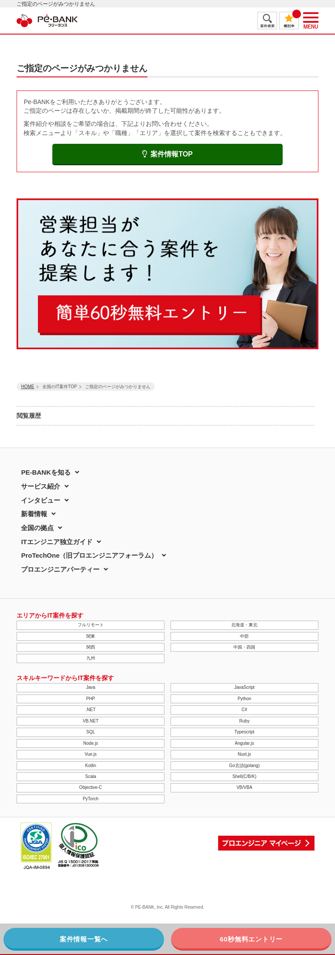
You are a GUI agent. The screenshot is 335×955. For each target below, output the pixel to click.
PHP (90, 698)
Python (244, 698)
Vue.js (90, 754)
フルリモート (91, 624)
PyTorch (91, 798)
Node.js (90, 743)
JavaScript (244, 687)
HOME (27, 386)
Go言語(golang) (244, 765)
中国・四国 (244, 647)
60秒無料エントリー (251, 939)
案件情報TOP (167, 154)
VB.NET (91, 721)
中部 (244, 636)
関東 (90, 636)
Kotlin (90, 765)
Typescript (244, 731)
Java (90, 687)
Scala (90, 776)
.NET (90, 709)
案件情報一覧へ (84, 939)
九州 (90, 658)
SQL (90, 731)
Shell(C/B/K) (244, 776)
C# (244, 709)
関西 (90, 647)
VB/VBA (244, 787)
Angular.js (244, 743)
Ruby (244, 721)
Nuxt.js (244, 754)
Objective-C (90, 787)
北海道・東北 (244, 624)
